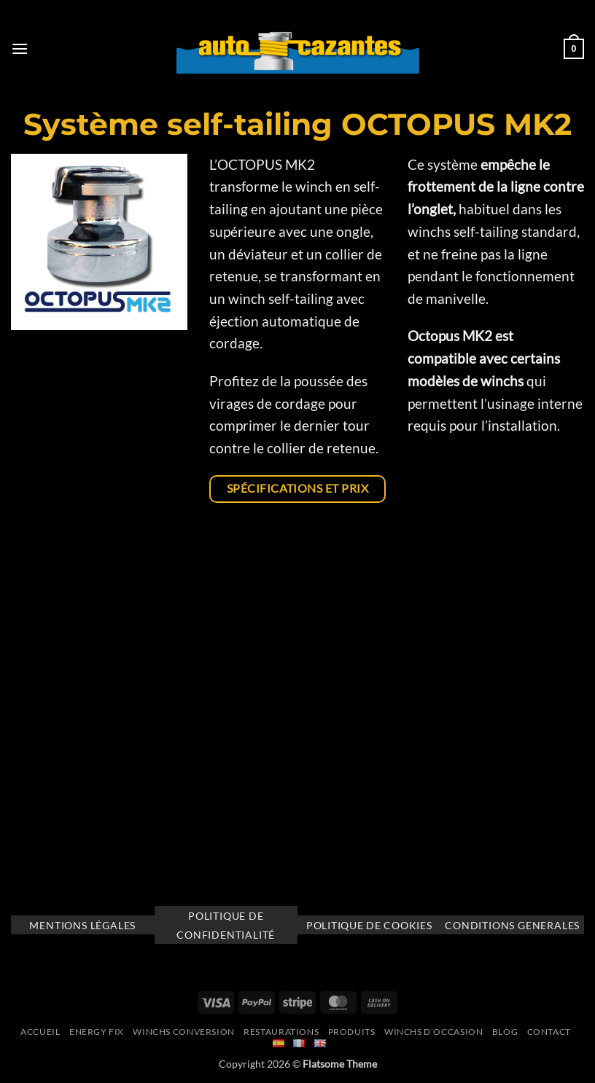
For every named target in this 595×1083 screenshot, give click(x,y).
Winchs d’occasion (433, 1031)
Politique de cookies (369, 925)
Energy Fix (96, 1031)
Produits (352, 1031)
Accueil (40, 1031)
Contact (549, 1031)
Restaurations (281, 1031)
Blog (505, 1031)
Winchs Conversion (183, 1031)
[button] (19, 48)
